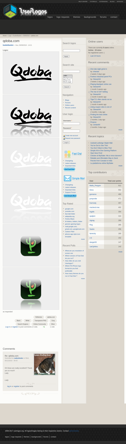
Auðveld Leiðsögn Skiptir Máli (101, 143)
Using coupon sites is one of (100, 107)
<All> (67, 76)
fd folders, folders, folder (73, 221)
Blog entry (67, 80)
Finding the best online (98, 115)
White (27, 320)
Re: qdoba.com (12, 356)
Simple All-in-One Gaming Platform (103, 151)
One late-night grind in (98, 69)
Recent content (70, 108)
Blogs (112, 1)
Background (67, 78)
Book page (67, 82)
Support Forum (70, 192)
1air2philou (94, 247)
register (15, 327)
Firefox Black (69, 219)
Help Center (82, 1)
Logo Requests (62, 17)
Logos (50, 17)
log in (9, 386)
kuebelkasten (8, 45)
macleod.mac (95, 207)
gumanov (93, 194)
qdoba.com (34, 35)
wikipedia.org (69, 216)
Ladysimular (18, 358)
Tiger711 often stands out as (101, 99)
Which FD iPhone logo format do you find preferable (73, 268)
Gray (53, 320)
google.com (69, 209)
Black (18, 320)
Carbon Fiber (69, 231)
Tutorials (93, 1)
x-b (91, 238)
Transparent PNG (40, 320)
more (83, 239)
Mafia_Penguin (95, 186)
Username (67, 120)
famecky (93, 234)
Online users (69, 105)
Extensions (103, 1)
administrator (74, 431)
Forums (103, 17)
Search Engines (23, 324)
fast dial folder (70, 214)
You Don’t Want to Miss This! (101, 148)
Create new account (71, 135)
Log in (7, 327)
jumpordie (93, 199)
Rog (91, 225)
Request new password (72, 138)
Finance (93, 122)
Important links (70, 166)
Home (5, 35)
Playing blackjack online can (100, 84)
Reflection (38, 317)
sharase (96, 72)
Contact (113, 17)
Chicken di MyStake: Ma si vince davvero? (106, 156)
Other (53, 324)
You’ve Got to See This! (99, 146)
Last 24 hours (95, 56)
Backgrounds (90, 17)
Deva (91, 190)
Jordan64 (96, 125)
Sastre (92, 229)
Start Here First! (96, 153)
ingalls (92, 212)
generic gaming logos (72, 224)
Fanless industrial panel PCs (101, 77)
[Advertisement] (63, 26)
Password (67, 128)
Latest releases (70, 163)
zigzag (92, 220)
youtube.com (69, 211)
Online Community (39, 324)
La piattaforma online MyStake (101, 163)
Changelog (69, 161)
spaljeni (92, 216)
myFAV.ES (120, 1)
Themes (76, 17)
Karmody (93, 203)
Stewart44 (97, 79)
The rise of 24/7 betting (99, 92)
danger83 (93, 242)
